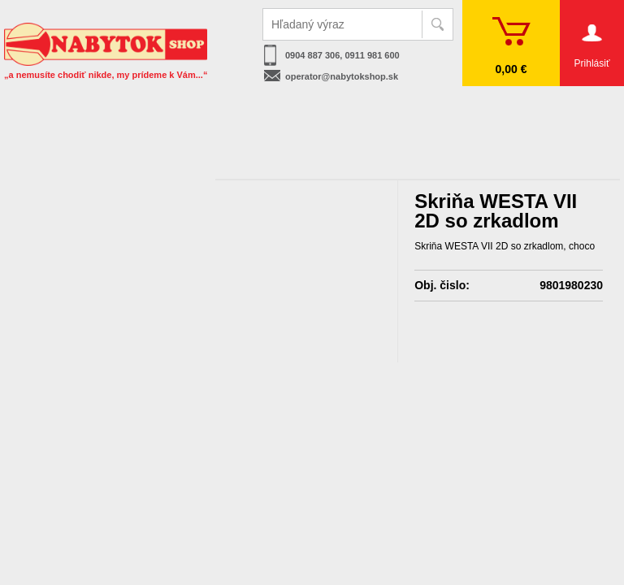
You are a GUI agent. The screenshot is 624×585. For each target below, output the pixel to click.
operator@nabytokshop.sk (341, 76)
